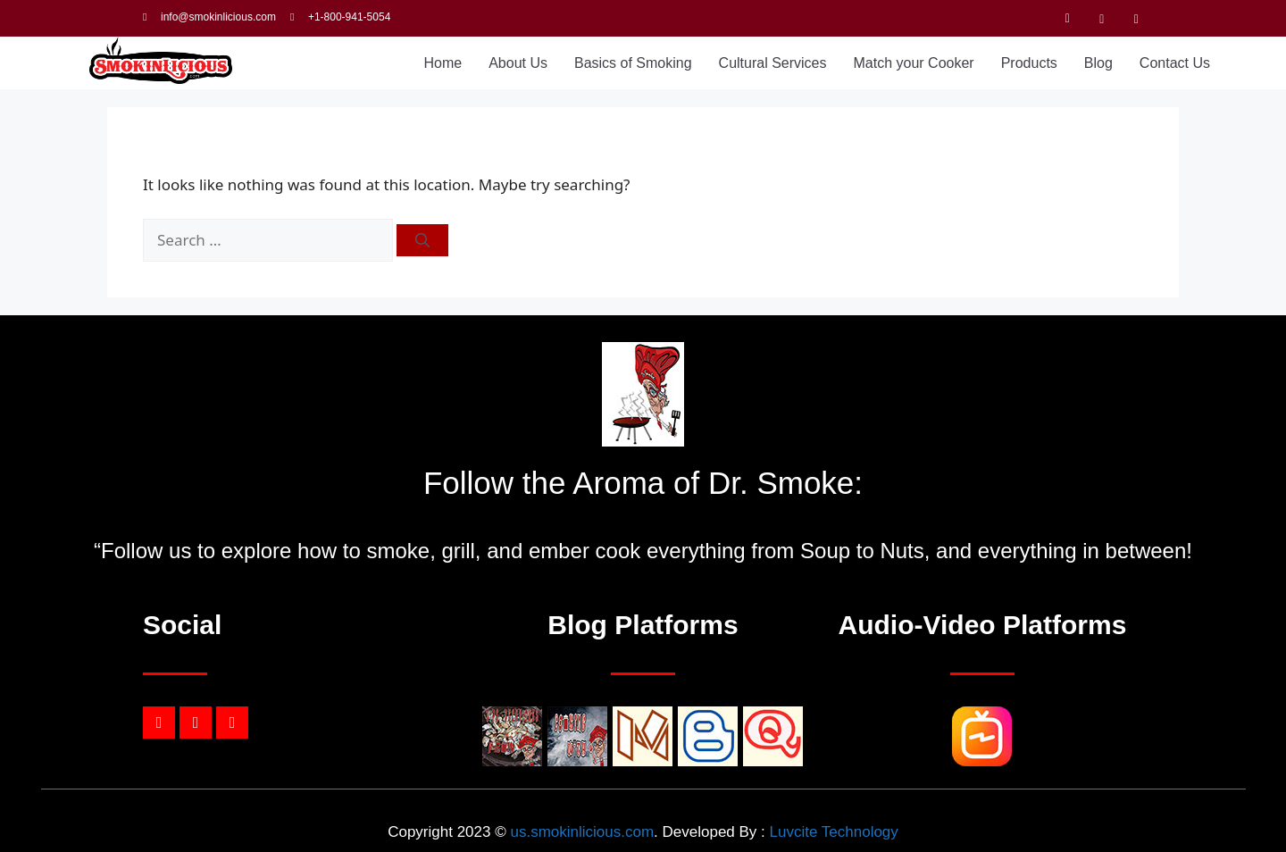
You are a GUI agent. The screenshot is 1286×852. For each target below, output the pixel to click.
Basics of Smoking (633, 63)
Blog (1098, 63)
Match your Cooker (914, 63)
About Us (518, 63)
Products (1029, 63)
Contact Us (1175, 63)
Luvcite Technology (834, 831)
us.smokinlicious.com (582, 831)
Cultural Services (773, 63)
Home (442, 63)
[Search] (422, 240)
